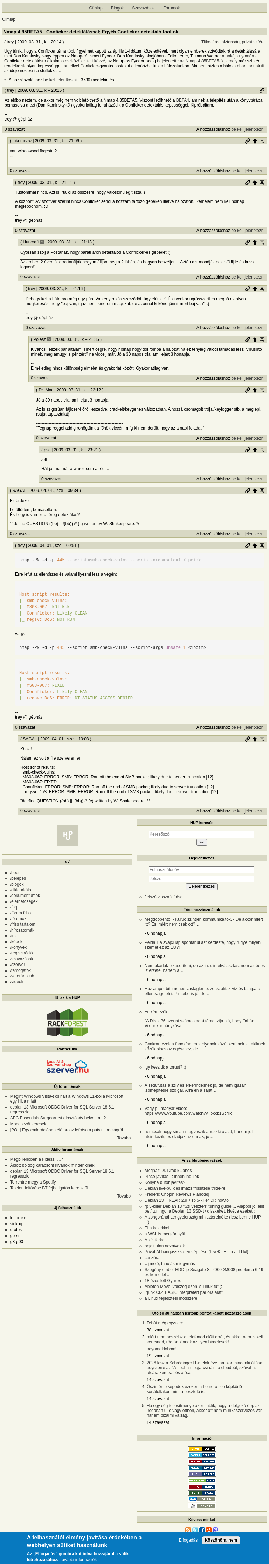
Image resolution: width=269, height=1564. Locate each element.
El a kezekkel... (159, 1228)
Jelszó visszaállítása (164, 896)
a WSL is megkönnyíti (165, 1234)
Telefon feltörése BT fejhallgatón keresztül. (49, 1188)
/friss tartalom (22, 924)
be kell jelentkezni (60, 79)
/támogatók (20, 970)
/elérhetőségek (24, 901)
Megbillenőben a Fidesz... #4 (37, 1159)
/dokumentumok (25, 895)
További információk (78, 1560)
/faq (13, 907)
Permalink (262, 90)
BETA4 (182, 100)
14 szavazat (158, 1379)
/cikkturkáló (20, 889)
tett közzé (96, 61)
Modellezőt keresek (28, 1123)
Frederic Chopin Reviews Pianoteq (177, 1194)
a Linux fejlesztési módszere (171, 1298)
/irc (13, 935)
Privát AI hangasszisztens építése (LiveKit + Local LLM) (196, 1251)
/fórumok (18, 918)
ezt (32, 105)
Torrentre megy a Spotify (33, 1182)
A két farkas (156, 1239)
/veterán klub (22, 976)
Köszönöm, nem (221, 1540)
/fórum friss (20, 913)
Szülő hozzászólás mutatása (262, 140)
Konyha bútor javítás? (165, 1182)
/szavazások (21, 958)
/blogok (17, 884)
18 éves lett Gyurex (163, 1280)
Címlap (96, 8)
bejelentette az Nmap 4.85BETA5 (188, 61)
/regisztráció (21, 953)
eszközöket (75, 61)
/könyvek (18, 947)
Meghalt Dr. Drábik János (168, 1170)
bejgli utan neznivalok (165, 1245)
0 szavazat (15, 129)
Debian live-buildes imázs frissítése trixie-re (185, 1188)
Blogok (117, 8)
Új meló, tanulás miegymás (170, 1263)
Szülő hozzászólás (254, 140)
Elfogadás (188, 1540)
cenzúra (152, 1257)
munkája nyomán (238, 56)
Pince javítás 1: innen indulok (172, 1176)
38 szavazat (158, 1330)
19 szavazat (158, 1355)
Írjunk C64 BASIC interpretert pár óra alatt (184, 1292)
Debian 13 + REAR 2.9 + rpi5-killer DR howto (187, 1200)
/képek (16, 941)
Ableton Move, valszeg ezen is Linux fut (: (183, 1286)
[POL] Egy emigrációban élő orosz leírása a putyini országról (66, 1129)
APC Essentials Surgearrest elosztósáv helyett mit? (58, 1118)
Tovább (124, 1138)
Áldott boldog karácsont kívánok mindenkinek (52, 1165)
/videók (16, 981)
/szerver (17, 964)
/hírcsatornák (22, 930)
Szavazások (143, 8)
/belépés (18, 878)
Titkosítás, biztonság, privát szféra (233, 42)
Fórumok (171, 8)
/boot (15, 872)
